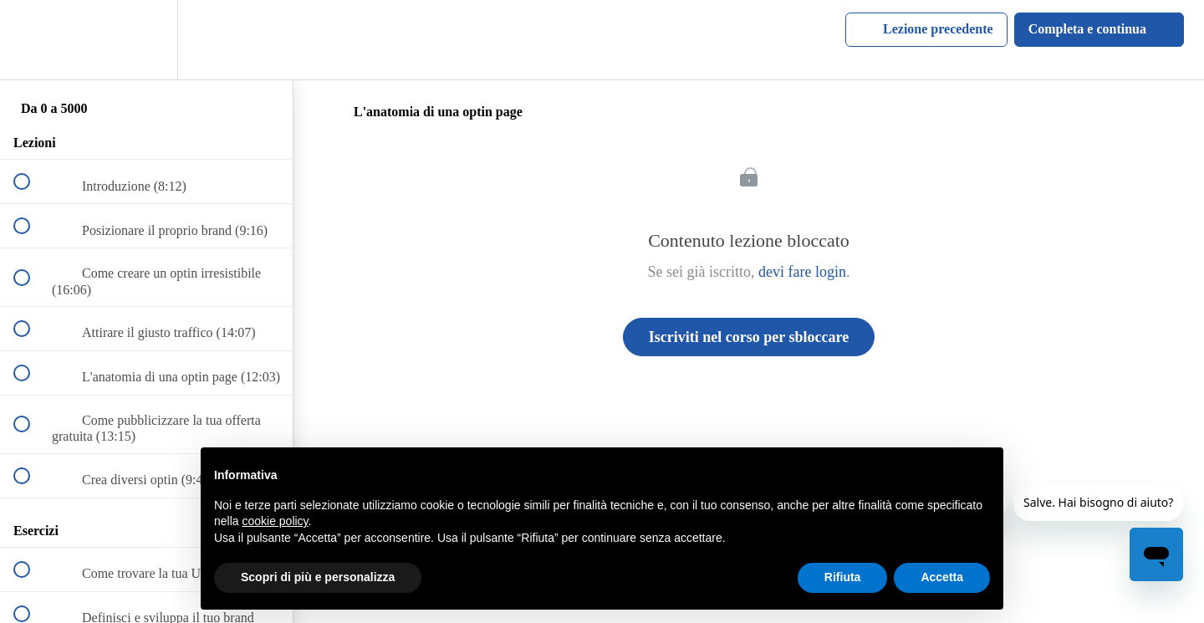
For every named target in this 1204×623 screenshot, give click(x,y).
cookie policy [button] (275, 521)
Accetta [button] (942, 577)
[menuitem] (146, 39)
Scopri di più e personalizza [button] (318, 577)
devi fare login (802, 271)
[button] (31, 39)
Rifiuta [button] (842, 577)
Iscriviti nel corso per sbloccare (749, 337)
